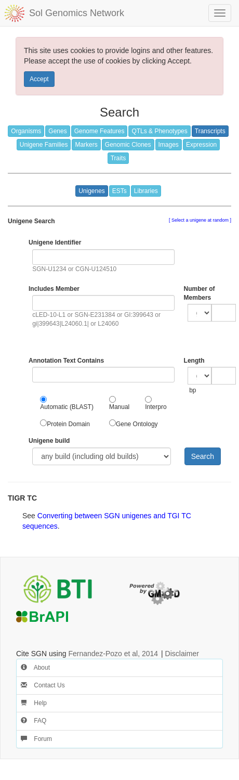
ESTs (119, 191)
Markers (86, 144)
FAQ (33, 720)
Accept (39, 79)
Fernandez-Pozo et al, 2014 (113, 653)
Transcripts (210, 131)
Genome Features (99, 131)
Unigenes (91, 191)
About (35, 667)
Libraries (146, 191)
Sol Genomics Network (76, 13)
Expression (201, 144)
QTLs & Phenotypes (159, 131)
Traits (118, 158)
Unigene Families (44, 144)
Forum (36, 739)
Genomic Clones (128, 144)
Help (34, 703)
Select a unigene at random (200, 220)
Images (168, 144)
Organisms (26, 131)
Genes (57, 131)
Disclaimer (182, 653)
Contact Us (43, 685)
